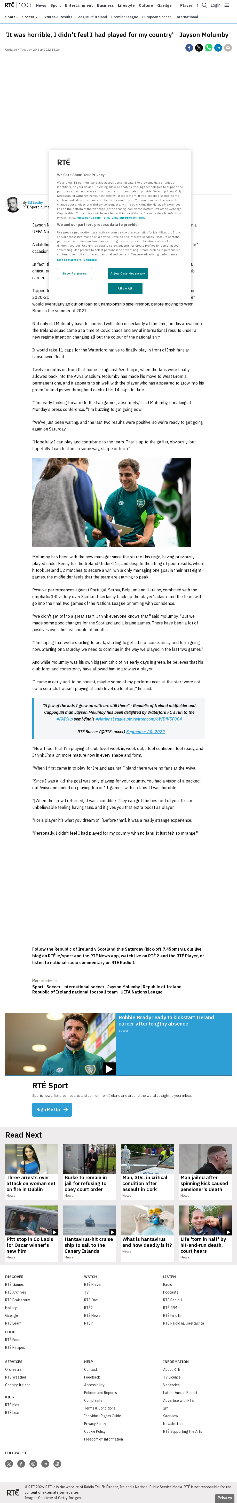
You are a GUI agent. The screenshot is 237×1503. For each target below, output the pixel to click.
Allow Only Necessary (127, 273)
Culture (146, 5)
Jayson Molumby (123, 986)
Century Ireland (17, 1385)
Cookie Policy (95, 1431)
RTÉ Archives (15, 1292)
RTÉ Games (14, 1284)
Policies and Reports (100, 1392)
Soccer (28, 17)
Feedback (92, 1377)
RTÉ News (92, 1315)
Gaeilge (164, 5)
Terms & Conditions (99, 1408)
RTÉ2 (88, 1307)
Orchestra (13, 1369)
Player (186, 5)
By (33, 202)
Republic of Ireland (162, 986)
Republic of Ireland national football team (75, 992)
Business (105, 5)
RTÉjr (88, 1323)
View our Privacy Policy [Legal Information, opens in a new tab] (128, 218)
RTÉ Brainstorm (17, 1300)
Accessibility (94, 1385)
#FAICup (65, 719)
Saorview (170, 1416)
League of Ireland (91, 17)
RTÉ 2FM (170, 1307)
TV (86, 1292)
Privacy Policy (95, 1423)
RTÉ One (91, 1300)
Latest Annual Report (180, 1392)
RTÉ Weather (15, 1377)
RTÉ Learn (13, 1323)
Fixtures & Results (57, 17)
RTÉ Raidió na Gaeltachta (183, 1323)
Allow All (125, 288)
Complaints (93, 1400)
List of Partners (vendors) (77, 260)
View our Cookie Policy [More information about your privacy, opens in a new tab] (93, 218)
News (41, 5)
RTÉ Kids (12, 1405)
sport (10, 17)
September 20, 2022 (145, 731)
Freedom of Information (103, 1439)
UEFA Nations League (142, 992)
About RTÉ (171, 1369)
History (11, 1307)
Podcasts (170, 1292)
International (186, 17)
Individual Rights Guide (102, 1416)
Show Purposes (74, 273)
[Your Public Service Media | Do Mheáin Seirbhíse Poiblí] (13, 1492)
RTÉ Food (12, 1339)
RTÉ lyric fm (172, 1315)
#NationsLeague (110, 719)
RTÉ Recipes (15, 1347)
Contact (90, 1369)
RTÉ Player (93, 1284)
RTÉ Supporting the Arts (182, 1431)
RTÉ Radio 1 (172, 1300)
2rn (165, 1408)
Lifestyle (126, 5)
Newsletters (173, 1423)
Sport (55, 5)
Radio (167, 1284)
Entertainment (79, 5)
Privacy (225, 1497)
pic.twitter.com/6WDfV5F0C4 (154, 719)
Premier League (124, 17)
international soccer (84, 986)
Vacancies (171, 1385)
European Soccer (156, 17)
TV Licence (172, 1377)
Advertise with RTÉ (178, 1400)
